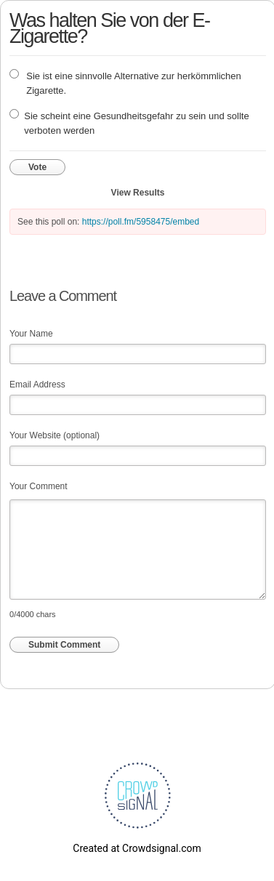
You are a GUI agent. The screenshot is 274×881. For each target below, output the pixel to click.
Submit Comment (64, 645)
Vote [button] (37, 167)
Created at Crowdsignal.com (137, 848)
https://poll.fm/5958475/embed (140, 222)
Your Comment (38, 486)
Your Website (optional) (54, 435)
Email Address (37, 384)
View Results (138, 193)
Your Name (31, 334)
